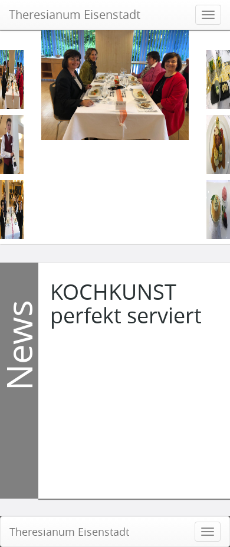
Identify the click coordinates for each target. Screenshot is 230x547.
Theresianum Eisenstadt (74, 14)
